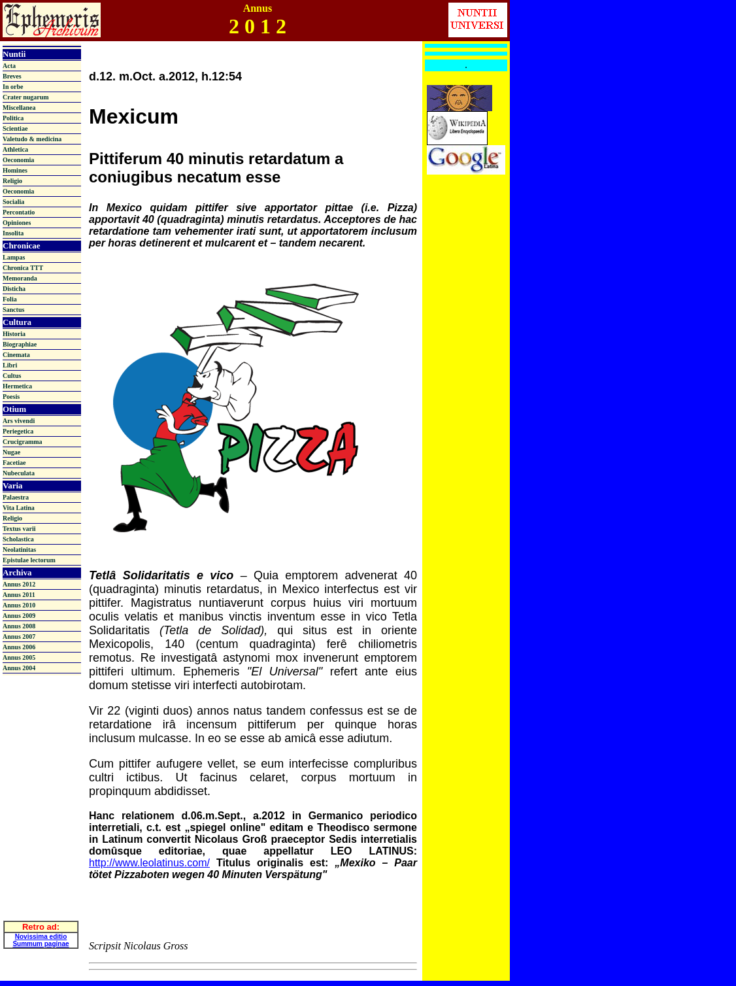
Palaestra (16, 497)
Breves (12, 76)
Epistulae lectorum (29, 560)
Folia (10, 299)
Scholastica (18, 539)
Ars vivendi (19, 420)
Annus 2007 (19, 636)
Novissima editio (41, 929)
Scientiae (15, 128)
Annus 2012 (19, 584)
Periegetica (18, 431)
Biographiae (20, 344)
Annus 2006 (19, 647)
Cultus (12, 375)
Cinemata (16, 354)
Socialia (13, 201)
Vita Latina (19, 507)
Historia (14, 333)
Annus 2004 (19, 668)
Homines (15, 170)
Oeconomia (18, 159)
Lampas (14, 257)
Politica (13, 118)
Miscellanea (19, 107)
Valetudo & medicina (32, 139)
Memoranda (20, 278)
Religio (12, 180)
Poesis (11, 396)
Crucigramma (22, 441)
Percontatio (19, 212)
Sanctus (13, 309)
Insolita (13, 233)
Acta (9, 65)
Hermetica (17, 386)
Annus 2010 (19, 605)
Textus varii (19, 528)
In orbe (13, 86)
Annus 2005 (19, 657)
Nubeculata (19, 473)
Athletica (15, 149)
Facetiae (14, 462)
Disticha (14, 288)
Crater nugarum (26, 97)
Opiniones (17, 222)
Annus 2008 (19, 626)
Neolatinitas (19, 549)
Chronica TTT (23, 267)
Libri (10, 365)
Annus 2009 (19, 615)
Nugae (11, 452)
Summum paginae (40, 936)
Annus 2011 (19, 594)
